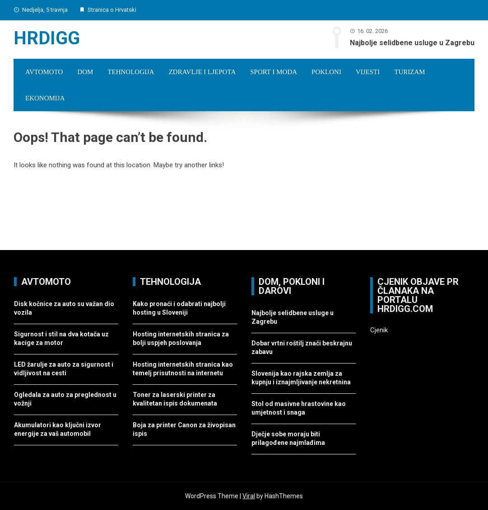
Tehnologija (130, 72)
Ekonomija (45, 98)
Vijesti (368, 72)
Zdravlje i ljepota (202, 72)
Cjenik (379, 330)
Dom (85, 72)
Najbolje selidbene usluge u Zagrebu (412, 42)
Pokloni (326, 72)
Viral (248, 496)
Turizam (409, 72)
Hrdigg (47, 38)
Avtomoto (44, 72)
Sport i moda (273, 72)
